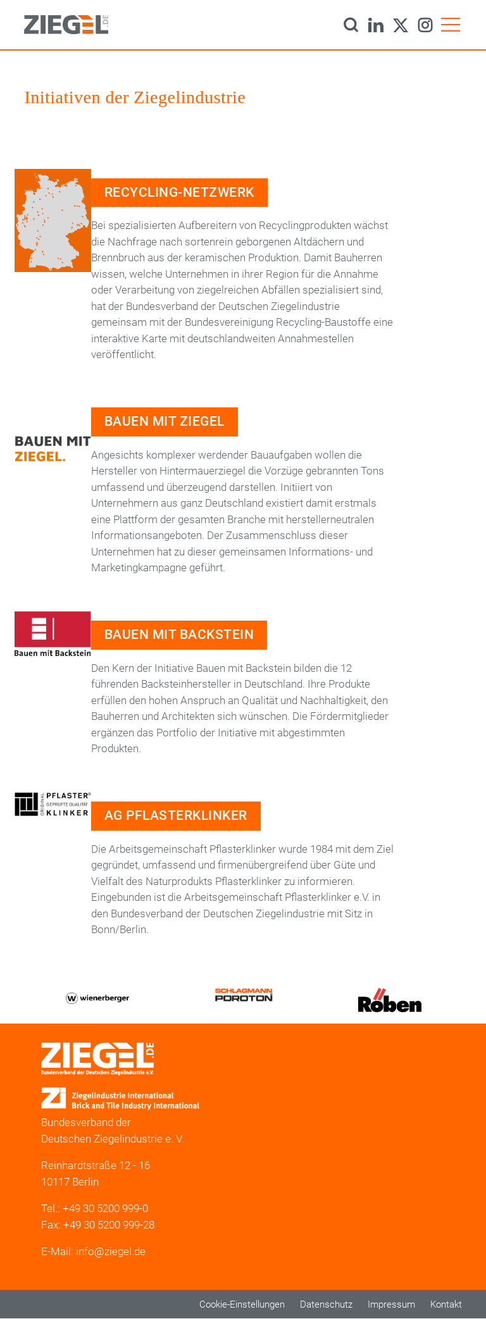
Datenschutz (326, 1304)
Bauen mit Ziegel (164, 421)
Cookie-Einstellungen (242, 1304)
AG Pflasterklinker (175, 815)
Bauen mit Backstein (179, 634)
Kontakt (446, 1304)
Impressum (391, 1304)
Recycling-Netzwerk (179, 192)
